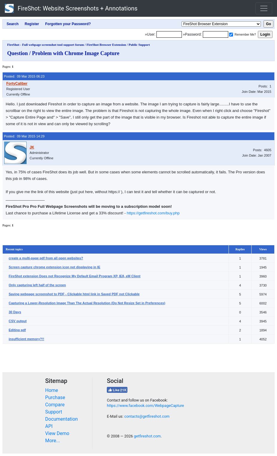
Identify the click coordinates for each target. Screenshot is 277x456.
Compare (55, 404)
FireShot (71, 8)
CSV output (18, 321)
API (49, 426)
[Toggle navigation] (263, 8)
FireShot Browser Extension (106, 44)
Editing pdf (17, 330)
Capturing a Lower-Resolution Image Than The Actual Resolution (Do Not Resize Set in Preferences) (87, 303)
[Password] (215, 34)
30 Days (15, 312)
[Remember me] (231, 35)
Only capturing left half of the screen (37, 285)
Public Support (139, 44)
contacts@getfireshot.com (146, 416)
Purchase (55, 397)
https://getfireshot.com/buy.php (153, 213)
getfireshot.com (147, 436)
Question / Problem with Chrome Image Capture (63, 53)
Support (53, 412)
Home (51, 390)
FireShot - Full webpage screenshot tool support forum (45, 44)
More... (52, 440)
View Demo (57, 433)
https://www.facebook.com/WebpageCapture (145, 405)
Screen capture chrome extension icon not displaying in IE (54, 267)
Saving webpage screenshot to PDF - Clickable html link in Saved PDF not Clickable (74, 294)
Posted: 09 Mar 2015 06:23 (24, 76)
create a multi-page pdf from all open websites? (46, 258)
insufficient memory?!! (26, 339)
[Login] (169, 34)
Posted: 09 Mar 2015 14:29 (24, 136)
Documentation (61, 419)
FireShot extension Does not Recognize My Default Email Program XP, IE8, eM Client (75, 276)
